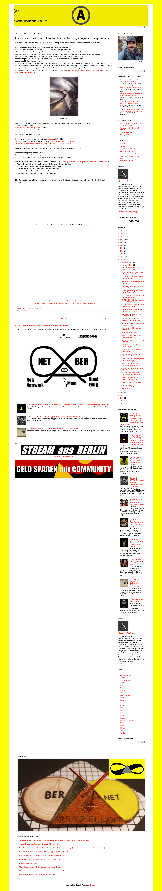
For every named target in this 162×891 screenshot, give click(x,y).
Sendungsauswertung (127, 720)
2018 (122, 254)
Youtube (51, 139)
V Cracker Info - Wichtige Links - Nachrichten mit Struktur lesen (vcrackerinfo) (52, 429)
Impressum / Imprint (126, 161)
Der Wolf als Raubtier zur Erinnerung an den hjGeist (131, 378)
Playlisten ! (123, 146)
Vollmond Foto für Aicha (129, 333)
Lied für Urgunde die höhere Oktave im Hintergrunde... (131, 364)
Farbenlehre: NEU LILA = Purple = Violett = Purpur (133, 324)
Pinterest (28, 139)
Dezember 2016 (127, 262)
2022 (122, 242)
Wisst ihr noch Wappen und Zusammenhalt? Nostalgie (37, 875)
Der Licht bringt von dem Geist (131, 382)
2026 (122, 231)
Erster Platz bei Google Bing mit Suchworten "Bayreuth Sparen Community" (130, 103)
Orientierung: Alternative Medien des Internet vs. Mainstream (70, 301)
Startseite (64, 319)
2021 (122, 245)
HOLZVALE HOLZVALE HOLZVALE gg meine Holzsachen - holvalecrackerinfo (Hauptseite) (57, 417)
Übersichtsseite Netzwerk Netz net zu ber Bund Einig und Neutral (41, 326)
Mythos (122, 705)
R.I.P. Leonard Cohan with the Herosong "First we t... (131, 350)
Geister (122, 683)
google (39, 155)
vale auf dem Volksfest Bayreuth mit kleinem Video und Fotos (39, 844)
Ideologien (123, 688)
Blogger (92, 885)
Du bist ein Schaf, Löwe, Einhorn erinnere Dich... (132, 277)
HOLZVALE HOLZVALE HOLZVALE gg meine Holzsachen (131, 124)
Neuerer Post (20, 319)
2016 (122, 260)
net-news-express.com (23, 130)
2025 (122, 234)
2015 (122, 392)
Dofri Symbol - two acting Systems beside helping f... (133, 359)
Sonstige (23, 310)
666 (121, 673)
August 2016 (126, 389)
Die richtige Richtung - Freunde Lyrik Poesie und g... (132, 291)
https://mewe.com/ (100, 162)
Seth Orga (123, 723)
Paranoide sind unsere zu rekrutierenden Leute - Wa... (132, 319)
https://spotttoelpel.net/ (85, 162)
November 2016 (127, 265)
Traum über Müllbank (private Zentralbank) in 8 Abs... (131, 315)
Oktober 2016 (126, 386)
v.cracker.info (37, 134)
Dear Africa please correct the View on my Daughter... (133, 296)
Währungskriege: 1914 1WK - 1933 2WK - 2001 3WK (133, 268)
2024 (122, 237)
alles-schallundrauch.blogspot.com (27, 128)
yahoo (24, 155)
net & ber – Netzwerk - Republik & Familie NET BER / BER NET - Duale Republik (137, 459)
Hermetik (123, 685)
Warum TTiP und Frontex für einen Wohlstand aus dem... (133, 305)
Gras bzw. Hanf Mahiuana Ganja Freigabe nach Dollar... (132, 273)
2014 (122, 395)
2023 (122, 239)
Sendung (123, 718)
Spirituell (122, 728)
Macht (122, 698)
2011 (122, 404)
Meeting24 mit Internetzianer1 (129, 151)
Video (121, 730)
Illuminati (122, 690)
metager (32, 155)
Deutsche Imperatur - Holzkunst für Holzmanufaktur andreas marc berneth (137, 501)
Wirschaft (123, 733)
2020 (122, 248)
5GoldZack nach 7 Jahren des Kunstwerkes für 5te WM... (131, 336)
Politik (122, 710)
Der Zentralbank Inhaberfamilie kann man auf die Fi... (132, 310)
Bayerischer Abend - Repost (28, 863)
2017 (122, 257)
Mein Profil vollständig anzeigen (128, 212)
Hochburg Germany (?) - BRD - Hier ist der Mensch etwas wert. (40, 859)
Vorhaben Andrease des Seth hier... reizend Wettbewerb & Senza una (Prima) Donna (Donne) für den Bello (54, 840)
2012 (122, 401)
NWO (121, 708)
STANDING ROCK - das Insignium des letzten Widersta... (133, 301)
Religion (122, 715)
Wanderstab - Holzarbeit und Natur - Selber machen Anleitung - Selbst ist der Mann (137, 542)
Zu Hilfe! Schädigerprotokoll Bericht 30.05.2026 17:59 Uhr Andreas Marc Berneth (131, 111)
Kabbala (122, 693)
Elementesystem (125, 680)
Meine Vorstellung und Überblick (130, 154)
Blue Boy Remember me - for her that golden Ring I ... (132, 355)
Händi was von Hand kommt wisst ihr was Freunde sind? (133, 287)
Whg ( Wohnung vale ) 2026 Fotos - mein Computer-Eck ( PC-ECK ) (41, 855)
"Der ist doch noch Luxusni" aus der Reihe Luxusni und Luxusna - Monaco (131, 95)
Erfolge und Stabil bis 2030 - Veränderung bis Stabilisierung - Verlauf (137, 562)
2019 (122, 251)
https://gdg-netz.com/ (68, 162)
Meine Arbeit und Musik (127, 149)
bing (18, 155)
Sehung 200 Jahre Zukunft (128, 135)
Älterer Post (108, 319)
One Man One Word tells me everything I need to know (131, 373)
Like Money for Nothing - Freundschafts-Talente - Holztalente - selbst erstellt (137, 522)
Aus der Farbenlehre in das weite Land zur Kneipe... (132, 369)
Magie (122, 700)
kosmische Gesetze (126, 695)
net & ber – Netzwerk (126, 132)
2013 (122, 398)
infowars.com (20, 125)
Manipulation (124, 703)
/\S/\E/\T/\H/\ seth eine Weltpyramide (137, 600)
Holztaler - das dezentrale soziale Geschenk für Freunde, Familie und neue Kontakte (64, 303)
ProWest (122, 713)
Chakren (122, 678)
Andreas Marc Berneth (128, 181)
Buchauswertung (125, 675)
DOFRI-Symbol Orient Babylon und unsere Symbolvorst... (133, 346)
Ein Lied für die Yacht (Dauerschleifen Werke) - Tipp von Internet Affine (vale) (132, 87)
